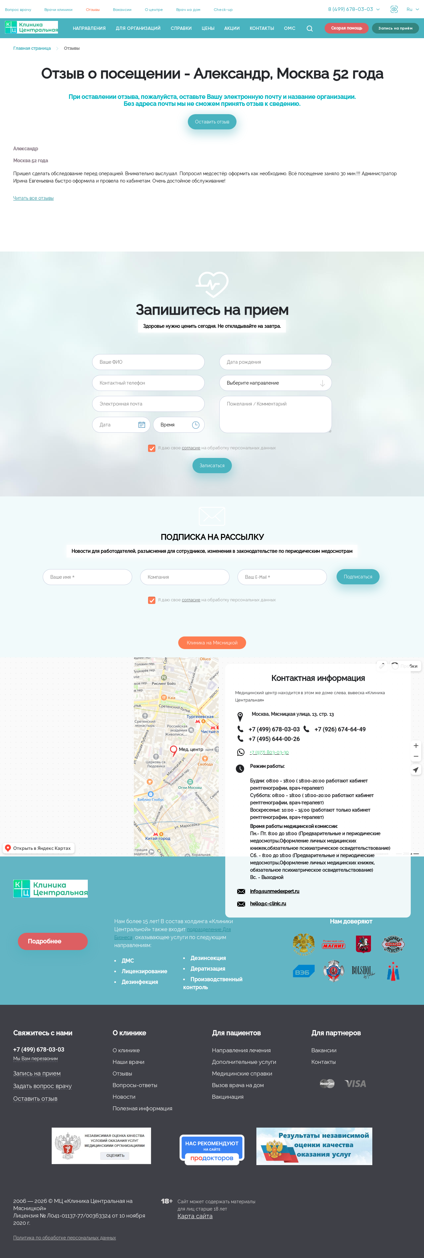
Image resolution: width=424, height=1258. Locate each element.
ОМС (289, 28)
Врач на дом (188, 9)
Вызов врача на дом (238, 1085)
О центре (154, 9)
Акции (232, 28)
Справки (181, 28)
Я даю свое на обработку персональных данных (217, 447)
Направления (89, 28)
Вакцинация (227, 1096)
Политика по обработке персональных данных (64, 1237)
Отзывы (93, 9)
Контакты (262, 28)
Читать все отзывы (33, 198)
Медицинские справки (242, 1073)
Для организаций (138, 28)
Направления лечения (241, 1050)
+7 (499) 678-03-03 (38, 1049)
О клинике (126, 1050)
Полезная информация (142, 1108)
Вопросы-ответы (135, 1085)
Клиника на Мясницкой (212, 642)
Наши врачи (128, 1062)
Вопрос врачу (18, 9)
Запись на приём (395, 28)
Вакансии (122, 9)
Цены (208, 28)
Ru (409, 9)
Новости (124, 1096)
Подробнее (44, 941)
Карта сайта (195, 1216)
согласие (191, 447)
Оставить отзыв (212, 121)
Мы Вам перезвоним (35, 1058)
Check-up (223, 9)
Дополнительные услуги (244, 1062)
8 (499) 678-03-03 (350, 9)
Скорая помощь (346, 28)
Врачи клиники (58, 9)
